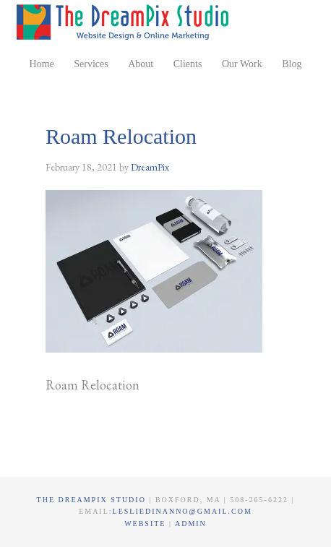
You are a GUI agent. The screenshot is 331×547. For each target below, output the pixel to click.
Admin (191, 523)
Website (146, 523)
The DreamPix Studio (125, 21)
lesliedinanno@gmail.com (182, 511)
